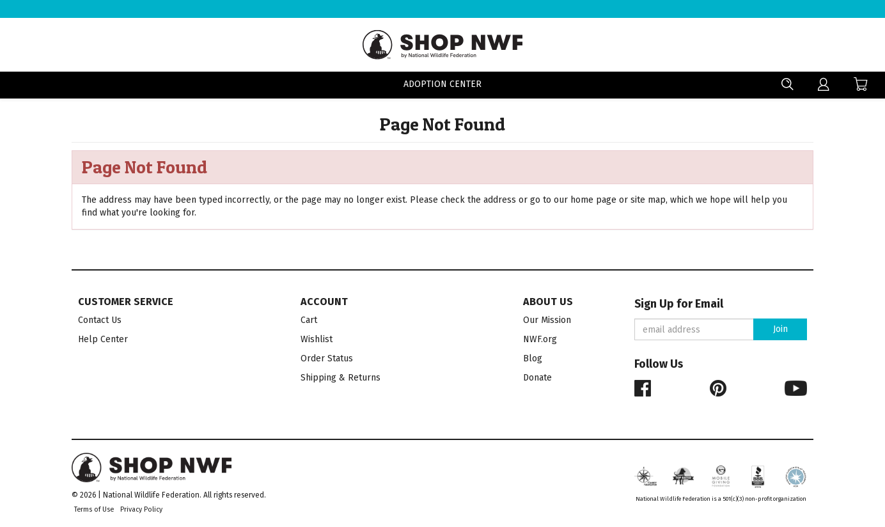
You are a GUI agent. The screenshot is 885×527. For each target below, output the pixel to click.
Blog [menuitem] (532, 358)
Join (780, 329)
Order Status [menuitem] (327, 358)
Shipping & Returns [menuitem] (340, 377)
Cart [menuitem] (309, 320)
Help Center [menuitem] (103, 339)
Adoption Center (442, 85)
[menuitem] (823, 84)
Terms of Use (94, 509)
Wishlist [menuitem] (317, 339)
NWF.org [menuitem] (540, 339)
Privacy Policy (141, 509)
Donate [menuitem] (537, 377)
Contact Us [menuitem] (99, 320)
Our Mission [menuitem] (547, 320)
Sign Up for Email (678, 304)
